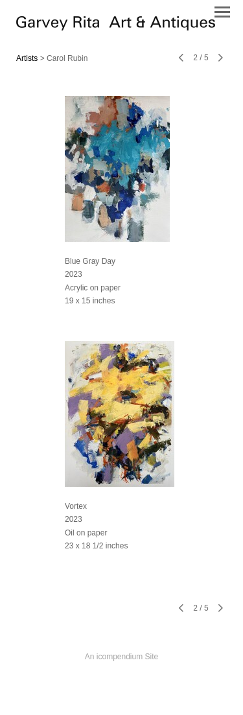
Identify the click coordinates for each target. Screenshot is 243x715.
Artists (27, 58)
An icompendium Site (121, 656)
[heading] (115, 27)
